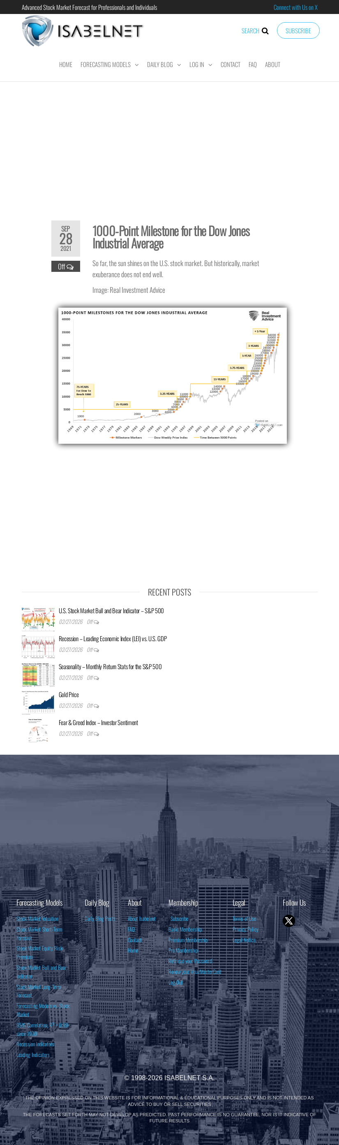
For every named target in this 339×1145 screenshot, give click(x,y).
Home (65, 64)
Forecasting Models (106, 64)
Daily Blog (160, 64)
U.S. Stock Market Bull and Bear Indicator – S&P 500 (111, 610)
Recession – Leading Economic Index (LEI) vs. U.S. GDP (113, 638)
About (272, 64)
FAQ (253, 64)
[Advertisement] (170, 145)
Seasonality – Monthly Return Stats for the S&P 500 (110, 666)
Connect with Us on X (296, 7)
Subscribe (298, 30)
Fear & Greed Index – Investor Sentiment (98, 722)
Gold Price (69, 694)
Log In (196, 64)
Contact (230, 64)
